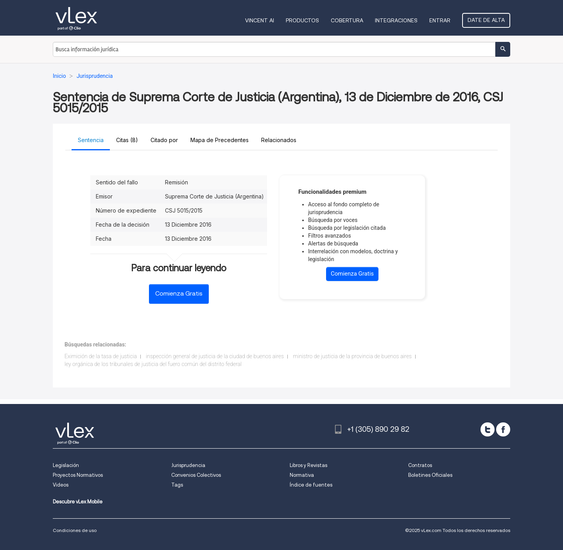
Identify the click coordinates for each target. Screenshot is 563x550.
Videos (60, 485)
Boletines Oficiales (430, 475)
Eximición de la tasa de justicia (101, 356)
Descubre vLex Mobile (77, 502)
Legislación (66, 465)
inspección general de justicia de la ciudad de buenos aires (215, 356)
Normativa (302, 475)
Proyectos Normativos (78, 475)
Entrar (439, 20)
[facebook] (503, 429)
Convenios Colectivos (196, 475)
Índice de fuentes (311, 485)
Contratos (420, 465)
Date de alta (486, 20)
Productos (302, 20)
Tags (177, 485)
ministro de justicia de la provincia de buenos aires (352, 356)
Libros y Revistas (308, 465)
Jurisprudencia (188, 465)
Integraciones (396, 20)
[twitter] (488, 429)
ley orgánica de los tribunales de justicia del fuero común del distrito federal (153, 364)
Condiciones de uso (75, 530)
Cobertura (347, 20)
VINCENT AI (259, 20)
